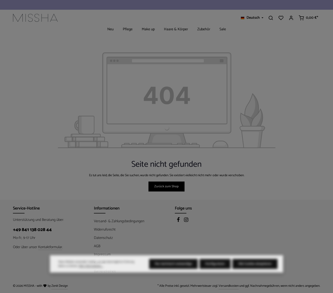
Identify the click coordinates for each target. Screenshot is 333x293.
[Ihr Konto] (291, 17)
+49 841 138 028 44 (32, 229)
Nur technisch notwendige (173, 271)
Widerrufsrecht (105, 229)
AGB (97, 246)
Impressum (102, 254)
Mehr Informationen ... (91, 274)
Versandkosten (229, 286)
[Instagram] (186, 221)
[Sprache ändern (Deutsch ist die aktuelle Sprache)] (252, 17)
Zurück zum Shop (166, 186)
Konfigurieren (215, 271)
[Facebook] (179, 221)
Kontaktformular (50, 247)
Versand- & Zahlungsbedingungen (119, 221)
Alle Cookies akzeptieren (255, 271)
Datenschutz (103, 238)
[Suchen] (270, 17)
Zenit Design (59, 286)
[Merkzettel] (281, 17)
